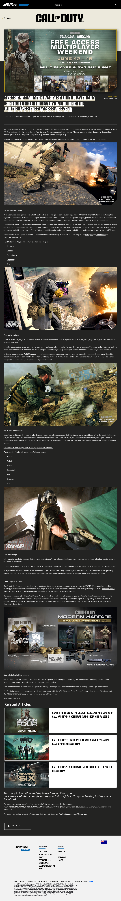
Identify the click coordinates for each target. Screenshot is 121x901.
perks (17, 354)
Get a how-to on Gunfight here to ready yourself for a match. (28, 447)
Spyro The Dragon (46, 860)
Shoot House (12, 255)
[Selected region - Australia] (104, 842)
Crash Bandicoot (45, 863)
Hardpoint (89, 235)
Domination (101, 235)
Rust (9, 264)
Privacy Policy (43, 881)
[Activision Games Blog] (16, 5)
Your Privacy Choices (82, 881)
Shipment (10, 260)
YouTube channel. (15, 237)
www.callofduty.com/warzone (28, 796)
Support (22, 881)
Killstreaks (30, 357)
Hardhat (10, 251)
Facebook (61, 852)
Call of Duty (44, 852)
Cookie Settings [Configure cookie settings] (65, 881)
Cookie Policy (54, 881)
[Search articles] (116, 5)
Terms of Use (32, 881)
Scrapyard (11, 246)
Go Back (6, 18)
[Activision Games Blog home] (22, 848)
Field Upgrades (30, 354)
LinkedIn (61, 860)
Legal (15, 881)
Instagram (62, 857)
